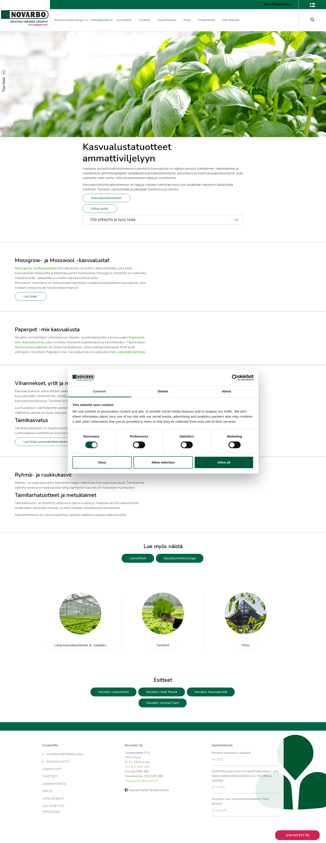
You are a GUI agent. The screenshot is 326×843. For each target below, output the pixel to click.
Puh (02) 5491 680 (137, 767)
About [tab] (226, 391)
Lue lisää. (31, 296)
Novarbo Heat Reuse (161, 692)
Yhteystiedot (206, 20)
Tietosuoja (51, 812)
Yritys (187, 20)
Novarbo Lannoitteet (113, 692)
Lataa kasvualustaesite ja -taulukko (80, 645)
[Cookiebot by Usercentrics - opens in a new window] (235, 377)
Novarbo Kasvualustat (210, 692)
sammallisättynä (131, 352)
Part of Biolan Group (277, 4)
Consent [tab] (99, 391)
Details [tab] (163, 391)
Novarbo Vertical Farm (162, 703)
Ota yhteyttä (230, 20)
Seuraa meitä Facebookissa (147, 790)
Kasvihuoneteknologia (69, 20)
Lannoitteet (123, 20)
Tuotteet (144, 20)
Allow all (224, 462)
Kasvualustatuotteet (106, 198)
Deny (102, 462)
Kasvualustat (100, 20)
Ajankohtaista (166, 20)
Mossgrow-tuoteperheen (35, 268)
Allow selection (163, 462)
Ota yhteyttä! (297, 835)
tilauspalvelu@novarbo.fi (141, 781)
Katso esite (99, 208)
